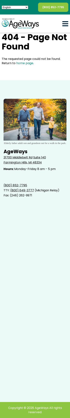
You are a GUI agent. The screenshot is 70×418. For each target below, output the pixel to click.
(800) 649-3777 (22, 190)
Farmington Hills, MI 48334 (23, 162)
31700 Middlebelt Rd (18, 157)
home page (24, 63)
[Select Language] (15, 7)
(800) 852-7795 (53, 7)
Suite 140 (39, 157)
